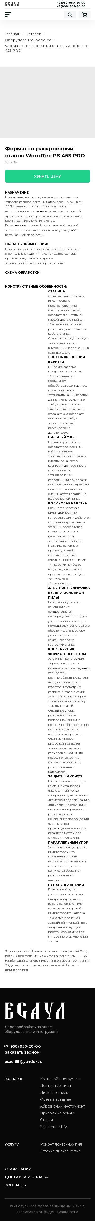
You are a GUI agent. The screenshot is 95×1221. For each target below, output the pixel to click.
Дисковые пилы (54, 1092)
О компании (18, 1169)
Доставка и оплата (26, 1177)
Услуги (12, 1144)
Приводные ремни (57, 1113)
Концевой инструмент (60, 1079)
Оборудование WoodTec (28, 39)
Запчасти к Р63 (54, 1126)
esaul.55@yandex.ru (23, 1061)
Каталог (33, 34)
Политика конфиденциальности (47, 1212)
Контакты (16, 1185)
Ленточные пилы (55, 1085)
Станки (46, 1120)
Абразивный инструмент (62, 1106)
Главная (12, 34)
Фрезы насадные (55, 1099)
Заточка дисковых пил (60, 1151)
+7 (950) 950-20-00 (71, 2)
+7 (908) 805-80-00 (71, 6)
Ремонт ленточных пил (61, 1144)
